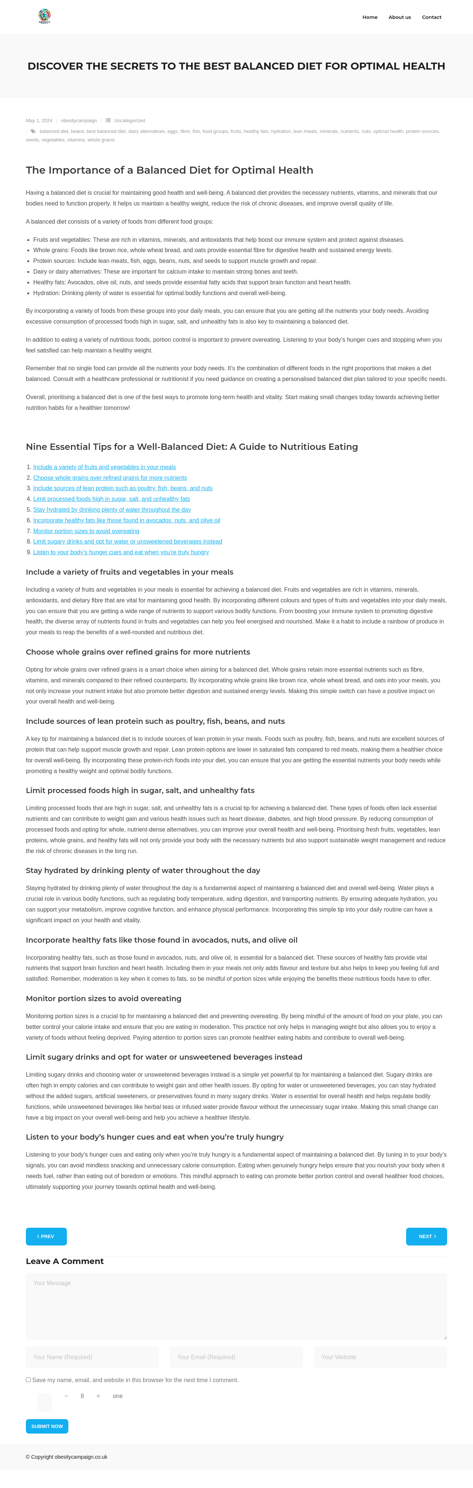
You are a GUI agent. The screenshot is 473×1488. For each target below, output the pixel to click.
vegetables (53, 158)
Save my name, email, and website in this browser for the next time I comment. (135, 1399)
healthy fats (256, 150)
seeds (32, 158)
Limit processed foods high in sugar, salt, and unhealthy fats (111, 518)
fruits (236, 150)
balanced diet (54, 150)
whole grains (101, 158)
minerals (329, 150)
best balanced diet (106, 150)
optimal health (388, 150)
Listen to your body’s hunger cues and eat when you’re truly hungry (121, 571)
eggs (172, 150)
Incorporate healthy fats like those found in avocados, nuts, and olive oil (126, 539)
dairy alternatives (146, 150)
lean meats (305, 150)
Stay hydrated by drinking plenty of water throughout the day (112, 528)
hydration (280, 150)
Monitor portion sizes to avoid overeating (86, 550)
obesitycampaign (79, 139)
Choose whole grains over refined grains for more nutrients (110, 497)
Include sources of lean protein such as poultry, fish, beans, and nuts (122, 507)
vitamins (76, 158)
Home (370, 17)
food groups (215, 150)
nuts (366, 150)
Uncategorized (129, 139)
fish (196, 150)
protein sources (422, 150)
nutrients (349, 150)
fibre (185, 150)
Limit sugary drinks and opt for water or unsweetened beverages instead (127, 560)
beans (77, 150)
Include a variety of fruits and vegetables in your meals (104, 486)
